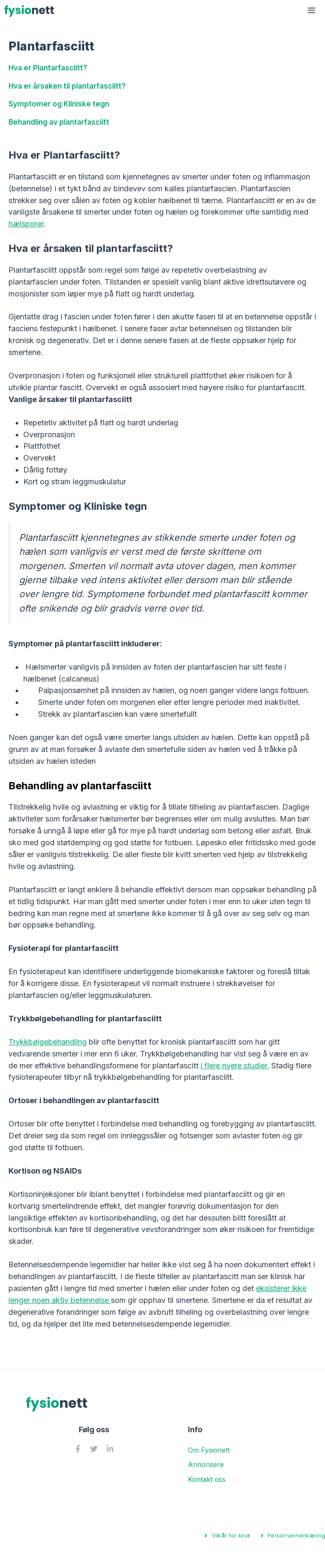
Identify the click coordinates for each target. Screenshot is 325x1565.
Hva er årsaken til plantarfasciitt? (67, 85)
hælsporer (26, 223)
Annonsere (206, 1464)
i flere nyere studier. (235, 1065)
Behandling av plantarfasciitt (58, 121)
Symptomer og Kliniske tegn (58, 103)
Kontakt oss (207, 1479)
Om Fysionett (209, 1450)
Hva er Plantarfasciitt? (47, 67)
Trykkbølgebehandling (47, 1041)
